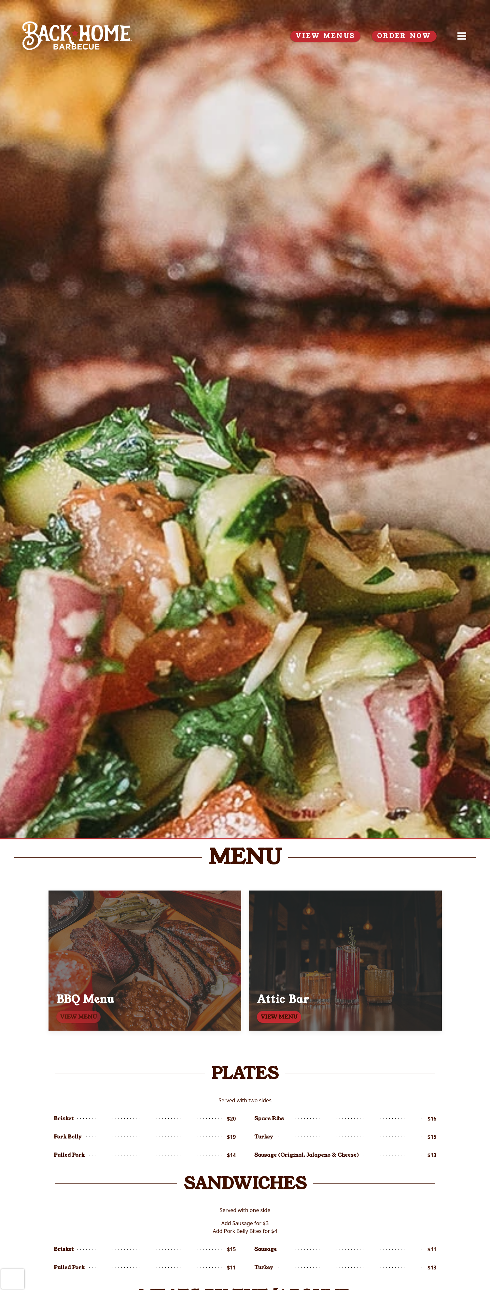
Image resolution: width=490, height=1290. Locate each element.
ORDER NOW (404, 36)
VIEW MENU (279, 1017)
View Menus (325, 36)
